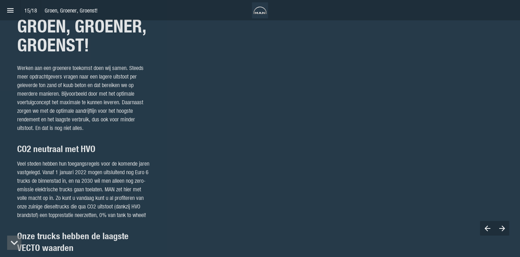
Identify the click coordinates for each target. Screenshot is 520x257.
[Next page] (502, 228)
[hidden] (14, 243)
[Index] (10, 10)
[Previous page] (487, 228)
